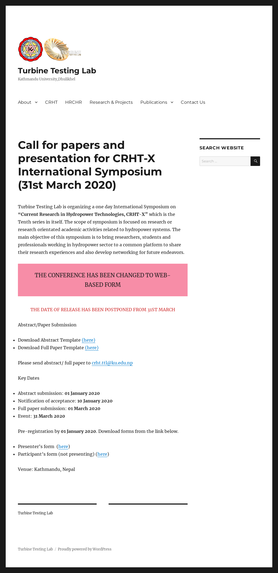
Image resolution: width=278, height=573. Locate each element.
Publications (153, 102)
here (88, 340)
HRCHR (73, 102)
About (24, 102)
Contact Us (193, 102)
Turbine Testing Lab (57, 70)
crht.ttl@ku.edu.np (112, 363)
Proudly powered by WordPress (85, 549)
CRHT (51, 102)
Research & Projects (111, 102)
